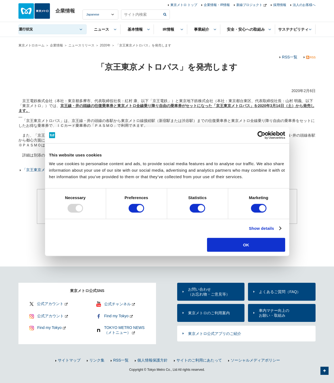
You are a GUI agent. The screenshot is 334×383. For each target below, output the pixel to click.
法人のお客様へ (304, 5)
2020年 (105, 45)
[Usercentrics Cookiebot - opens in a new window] (261, 135)
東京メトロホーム (31, 45)
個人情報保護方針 (152, 360)
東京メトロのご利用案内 (209, 313)
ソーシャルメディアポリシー (255, 360)
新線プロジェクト (249, 5)
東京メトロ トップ (183, 5)
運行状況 (26, 29)
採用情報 (279, 5)
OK (246, 244)
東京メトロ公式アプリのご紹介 (214, 333)
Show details (261, 228)
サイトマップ (69, 360)
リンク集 (96, 360)
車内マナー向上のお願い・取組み (274, 313)
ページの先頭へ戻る (324, 371)
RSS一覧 (289, 57)
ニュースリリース (81, 45)
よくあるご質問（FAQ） (280, 292)
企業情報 (56, 45)
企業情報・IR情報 (217, 5)
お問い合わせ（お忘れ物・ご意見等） (209, 291)
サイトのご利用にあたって (199, 360)
